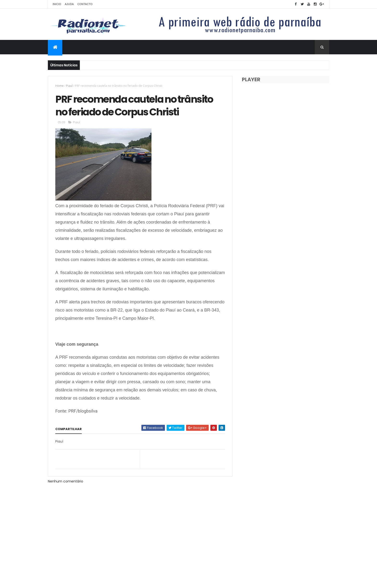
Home (59, 86)
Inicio (57, 4)
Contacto (85, 4)
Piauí (69, 86)
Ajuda (69, 4)
